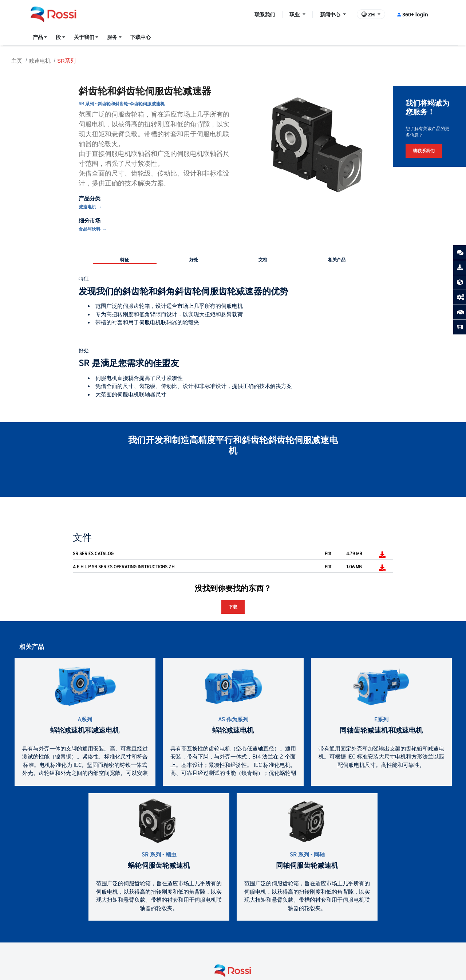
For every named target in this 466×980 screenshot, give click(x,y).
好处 (193, 259)
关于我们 (84, 37)
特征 (124, 259)
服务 (112, 37)
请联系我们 (424, 150)
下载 (233, 606)
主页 (16, 61)
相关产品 (336, 259)
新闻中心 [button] (331, 14)
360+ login (412, 14)
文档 (262, 259)
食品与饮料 (89, 229)
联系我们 (264, 14)
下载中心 (140, 37)
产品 (38, 37)
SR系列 (66, 61)
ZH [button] (369, 14)
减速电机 (40, 61)
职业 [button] (295, 14)
